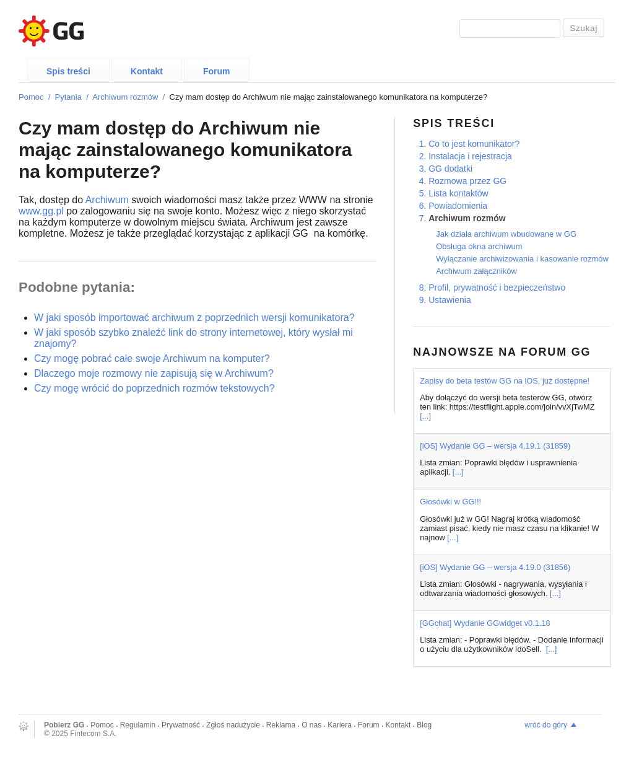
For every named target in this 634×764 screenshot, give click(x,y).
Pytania (68, 97)
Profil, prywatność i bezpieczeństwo (496, 287)
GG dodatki (450, 168)
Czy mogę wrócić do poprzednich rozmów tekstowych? (154, 388)
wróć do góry (545, 725)
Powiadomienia (457, 206)
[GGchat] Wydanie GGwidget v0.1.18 (485, 623)
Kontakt (147, 71)
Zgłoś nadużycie (233, 725)
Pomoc (31, 97)
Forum (216, 71)
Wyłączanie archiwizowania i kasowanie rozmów (522, 258)
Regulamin (137, 725)
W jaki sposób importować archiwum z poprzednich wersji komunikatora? (194, 317)
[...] (425, 416)
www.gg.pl (41, 211)
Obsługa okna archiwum (479, 246)
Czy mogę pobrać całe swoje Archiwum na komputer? (152, 358)
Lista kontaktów (458, 193)
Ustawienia (449, 300)
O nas (311, 725)
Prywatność (181, 725)
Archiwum (107, 200)
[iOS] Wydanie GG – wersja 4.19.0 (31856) (495, 567)
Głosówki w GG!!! (450, 501)
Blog (424, 725)
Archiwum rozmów (125, 97)
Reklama (280, 725)
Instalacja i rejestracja (470, 156)
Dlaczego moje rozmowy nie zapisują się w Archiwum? (154, 373)
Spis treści (68, 71)
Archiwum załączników (476, 271)
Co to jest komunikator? (473, 144)
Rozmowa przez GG (467, 181)
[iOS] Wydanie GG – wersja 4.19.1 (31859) (495, 445)
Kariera (340, 725)
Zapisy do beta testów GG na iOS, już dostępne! (504, 380)
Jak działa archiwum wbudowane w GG (506, 234)
